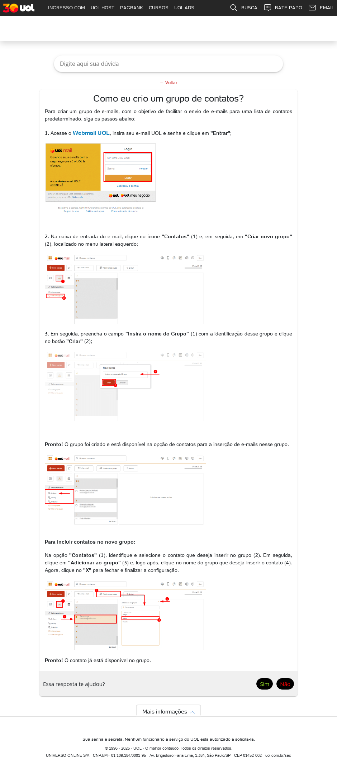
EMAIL (321, 8)
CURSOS (158, 8)
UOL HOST (102, 8)
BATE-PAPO (282, 8)
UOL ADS (184, 8)
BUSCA (243, 8)
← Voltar (168, 82)
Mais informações (164, 711)
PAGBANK (131, 8)
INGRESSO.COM (66, 8)
